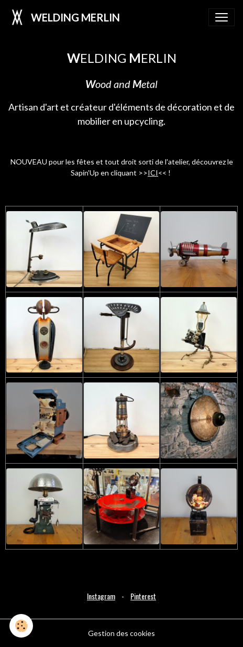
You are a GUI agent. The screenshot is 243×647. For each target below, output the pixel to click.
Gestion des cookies (121, 633)
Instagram (101, 595)
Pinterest (143, 595)
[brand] (64, 17)
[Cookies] (21, 626)
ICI (153, 172)
